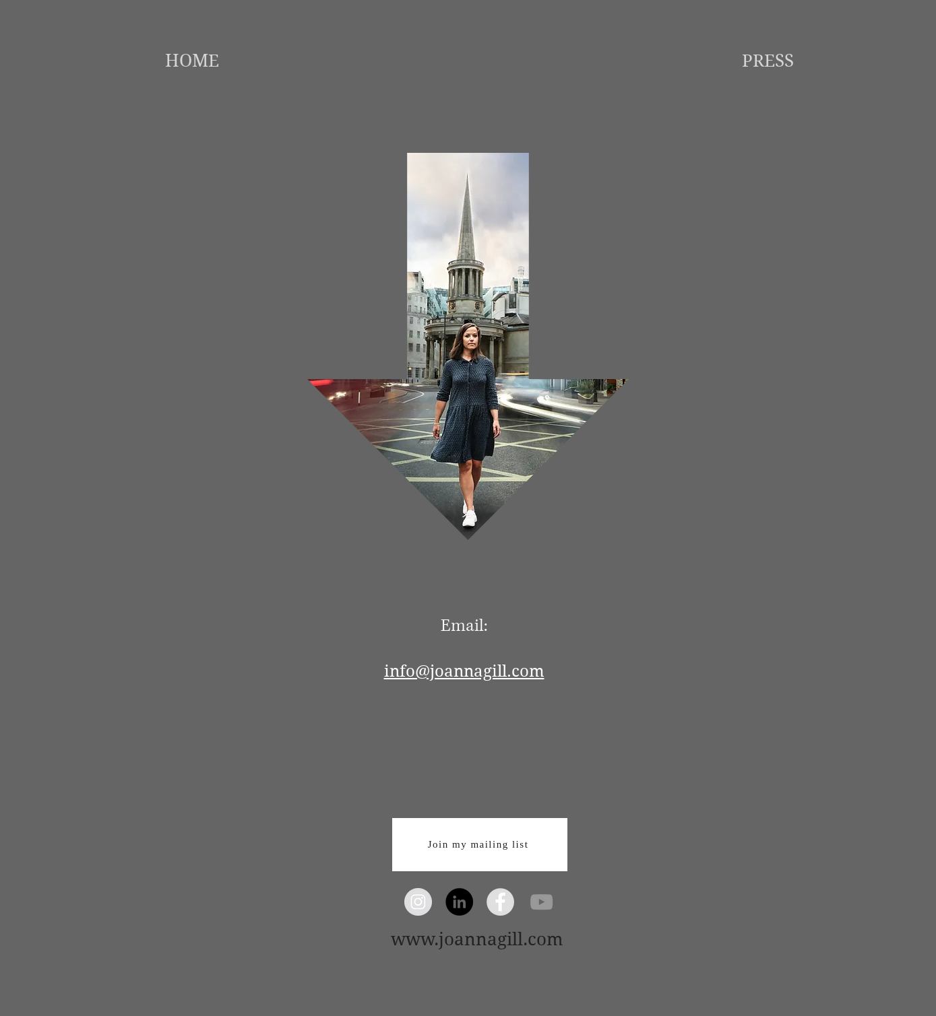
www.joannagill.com (477, 939)
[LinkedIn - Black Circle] (459, 902)
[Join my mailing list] (479, 844)
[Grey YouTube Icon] (541, 902)
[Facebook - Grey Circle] (500, 902)
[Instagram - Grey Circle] (418, 902)
